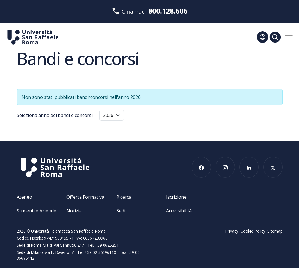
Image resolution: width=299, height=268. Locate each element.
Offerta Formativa (85, 197)
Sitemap (275, 231)
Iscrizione (176, 197)
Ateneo (24, 197)
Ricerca (123, 197)
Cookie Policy (253, 231)
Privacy (231, 231)
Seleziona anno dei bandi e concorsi (55, 115)
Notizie (74, 211)
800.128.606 (167, 11)
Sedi (120, 211)
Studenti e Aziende (36, 211)
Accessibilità (179, 211)
